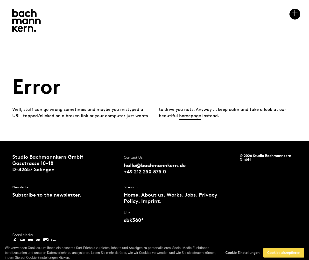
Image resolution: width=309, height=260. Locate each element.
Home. (132, 195)
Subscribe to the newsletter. (47, 195)
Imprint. (151, 201)
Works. (175, 195)
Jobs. (191, 195)
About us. (153, 195)
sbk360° (133, 220)
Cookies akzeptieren (283, 255)
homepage (190, 116)
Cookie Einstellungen (242, 255)
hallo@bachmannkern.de (155, 166)
